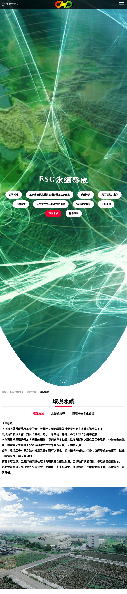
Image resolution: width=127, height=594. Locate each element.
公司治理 (13, 194)
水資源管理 (58, 413)
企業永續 (106, 204)
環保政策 (38, 413)
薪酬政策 (85, 194)
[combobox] (12, 4)
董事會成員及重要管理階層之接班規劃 (49, 194)
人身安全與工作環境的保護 (51, 204)
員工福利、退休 (109, 194)
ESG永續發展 (17, 392)
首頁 (4, 392)
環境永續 (53, 213)
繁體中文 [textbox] (11, 4)
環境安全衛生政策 (83, 413)
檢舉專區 (74, 213)
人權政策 (21, 204)
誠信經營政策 (83, 204)
